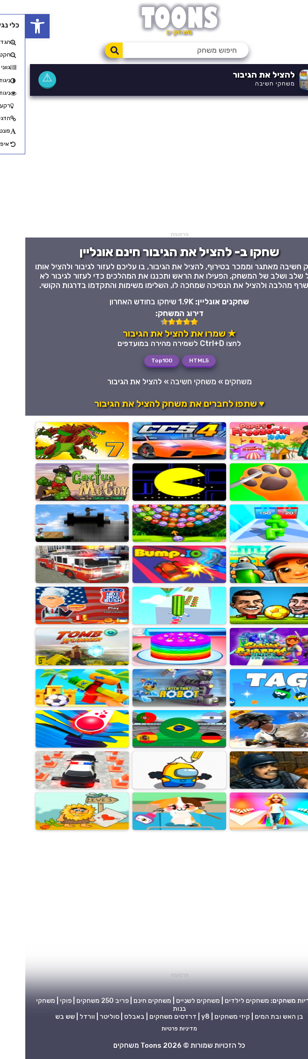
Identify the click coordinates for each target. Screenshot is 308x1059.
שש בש (40, 1017)
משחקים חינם (127, 1001)
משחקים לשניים (173, 1001)
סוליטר (84, 1017)
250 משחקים (69, 1001)
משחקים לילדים (221, 1001)
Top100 (136, 360)
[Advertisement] (154, 166)
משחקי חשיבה (250, 83)
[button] (12, 26)
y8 (180, 1017)
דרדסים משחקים (147, 1017)
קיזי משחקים (207, 1017)
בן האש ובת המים (253, 1017)
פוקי (40, 1001)
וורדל (62, 1017)
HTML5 (173, 360)
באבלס (109, 1017)
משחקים (213, 381)
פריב (96, 1001)
